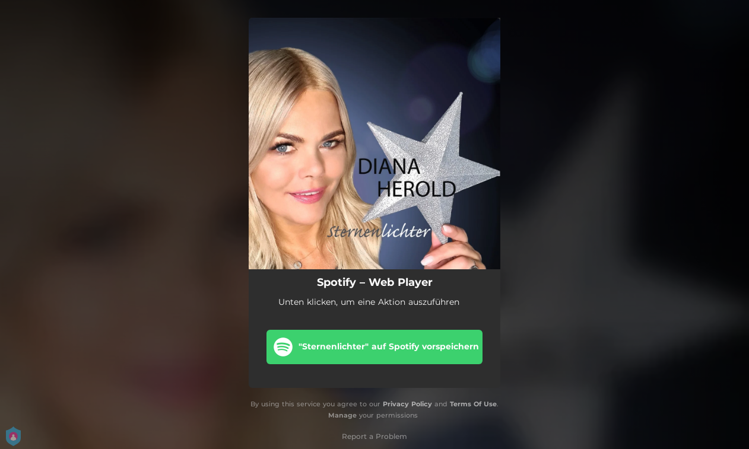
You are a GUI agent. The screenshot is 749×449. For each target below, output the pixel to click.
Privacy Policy (407, 404)
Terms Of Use (473, 404)
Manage (342, 415)
